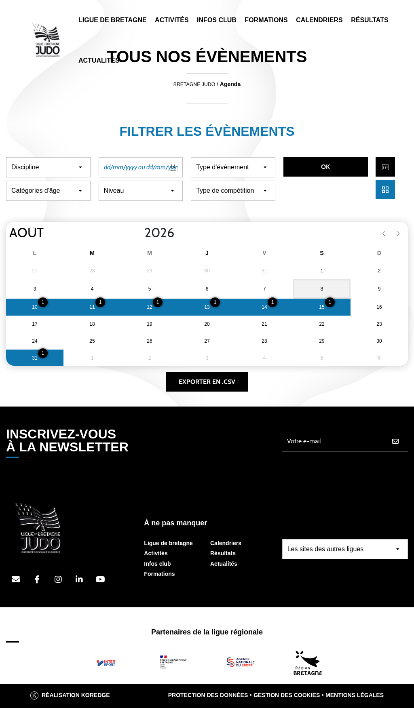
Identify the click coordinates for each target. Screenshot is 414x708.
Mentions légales (354, 695)
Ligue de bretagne (168, 543)
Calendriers (319, 20)
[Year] (138, 233)
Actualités (98, 60)
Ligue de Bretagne (112, 20)
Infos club (157, 563)
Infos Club (217, 20)
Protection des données (208, 695)
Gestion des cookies (286, 695)
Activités (172, 20)
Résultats (369, 20)
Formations (266, 20)
